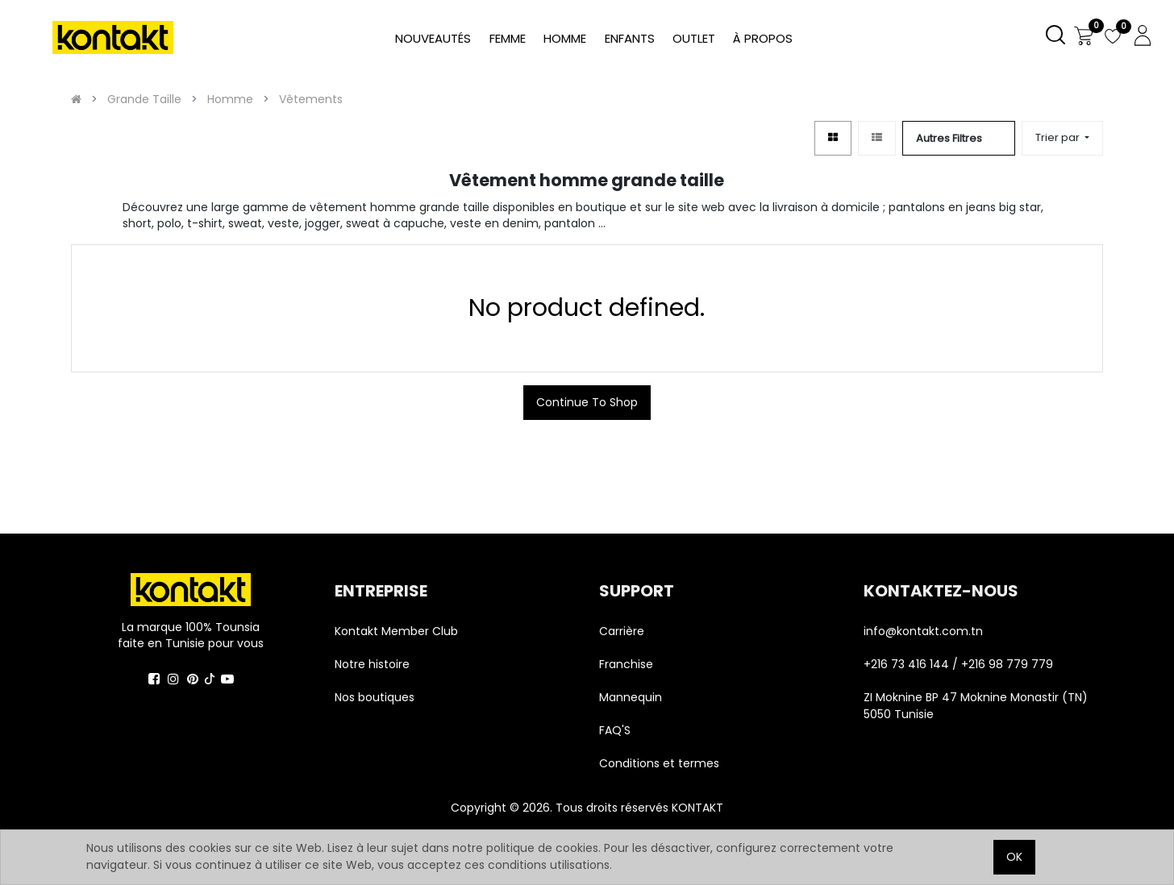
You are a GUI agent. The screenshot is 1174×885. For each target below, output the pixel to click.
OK (1014, 857)
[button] (1062, 138)
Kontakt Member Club (396, 631)
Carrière (621, 631)
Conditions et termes (659, 763)
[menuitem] (762, 39)
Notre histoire (372, 664)
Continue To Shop (587, 402)
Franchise (626, 664)
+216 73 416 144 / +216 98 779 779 (958, 664)
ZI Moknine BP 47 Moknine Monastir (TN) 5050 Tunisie (976, 705)
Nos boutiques (374, 697)
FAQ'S (615, 730)
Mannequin (632, 697)
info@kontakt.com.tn (925, 631)
